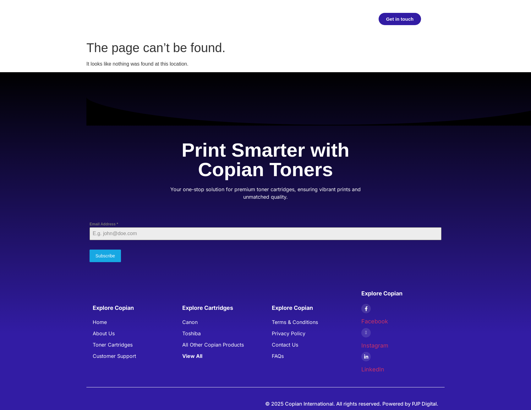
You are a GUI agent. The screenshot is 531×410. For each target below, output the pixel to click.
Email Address (104, 224)
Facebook (374, 319)
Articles (238, 19)
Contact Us (343, 19)
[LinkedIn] (366, 354)
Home (182, 19)
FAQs (314, 19)
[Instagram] (366, 331)
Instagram (374, 343)
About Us (266, 19)
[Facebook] (366, 306)
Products (209, 19)
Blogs (293, 19)
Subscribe (105, 255)
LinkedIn (372, 367)
